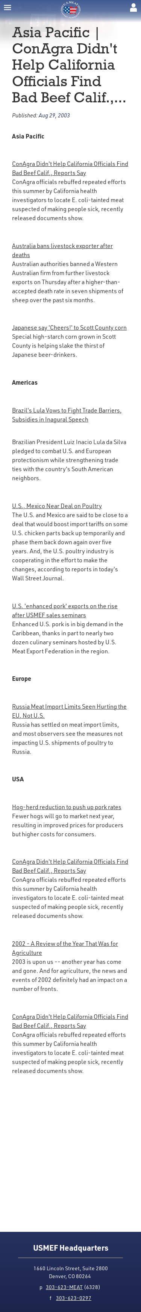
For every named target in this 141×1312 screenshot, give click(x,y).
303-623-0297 (73, 1298)
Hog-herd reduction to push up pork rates (66, 807)
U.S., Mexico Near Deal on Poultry (57, 506)
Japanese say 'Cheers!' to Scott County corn (69, 327)
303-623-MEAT (64, 1287)
